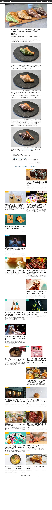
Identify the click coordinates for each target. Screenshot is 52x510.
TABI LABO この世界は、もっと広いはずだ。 (26, 167)
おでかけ (33, 164)
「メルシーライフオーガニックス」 (28, 149)
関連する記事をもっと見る (26, 476)
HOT (30, 164)
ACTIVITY (7, 192)
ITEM (6, 258)
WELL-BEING (7, 236)
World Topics (39, 164)
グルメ (36, 164)
